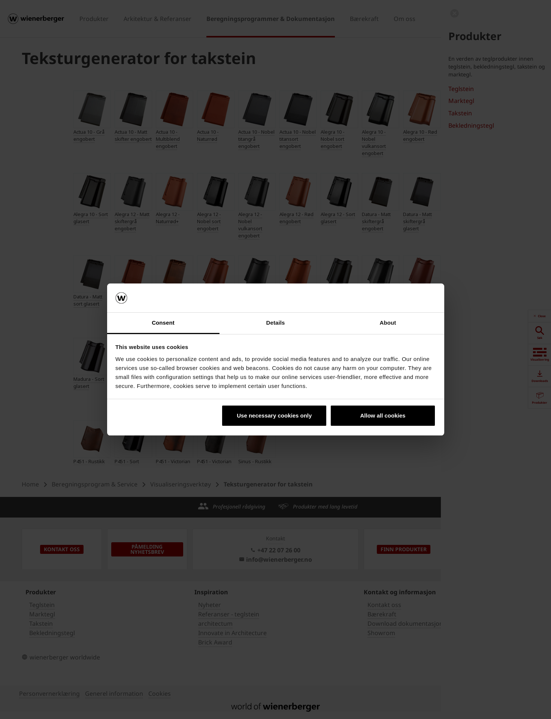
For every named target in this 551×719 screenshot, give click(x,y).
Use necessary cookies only (274, 415)
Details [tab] (275, 322)
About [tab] (388, 322)
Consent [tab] (163, 322)
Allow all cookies (382, 415)
